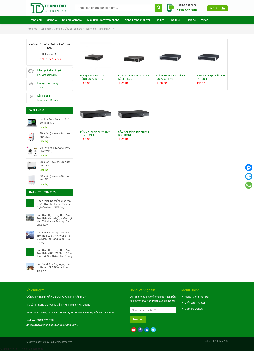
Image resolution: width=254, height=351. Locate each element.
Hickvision (90, 28)
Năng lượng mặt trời (137, 20)
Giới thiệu (175, 20)
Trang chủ (35, 20)
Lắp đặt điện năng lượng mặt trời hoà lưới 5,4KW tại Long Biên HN (54, 267)
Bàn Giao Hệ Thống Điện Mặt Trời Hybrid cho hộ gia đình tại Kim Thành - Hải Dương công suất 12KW (54, 220)
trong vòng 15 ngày (47, 100)
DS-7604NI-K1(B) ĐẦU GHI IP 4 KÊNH (210, 77)
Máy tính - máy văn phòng (103, 20)
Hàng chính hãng (47, 83)
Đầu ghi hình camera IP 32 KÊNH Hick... (133, 77)
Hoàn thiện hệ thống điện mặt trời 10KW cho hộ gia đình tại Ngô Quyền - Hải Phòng (54, 204)
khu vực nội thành (47, 74)
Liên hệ (191, 20)
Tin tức (159, 20)
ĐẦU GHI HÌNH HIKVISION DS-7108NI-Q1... (95, 133)
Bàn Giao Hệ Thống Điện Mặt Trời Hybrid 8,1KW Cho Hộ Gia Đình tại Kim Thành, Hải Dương (54, 253)
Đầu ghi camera (72, 20)
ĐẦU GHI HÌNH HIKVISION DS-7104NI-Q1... (133, 133)
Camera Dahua (194, 308)
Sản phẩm (46, 28)
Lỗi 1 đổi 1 (43, 95)
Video (204, 20)
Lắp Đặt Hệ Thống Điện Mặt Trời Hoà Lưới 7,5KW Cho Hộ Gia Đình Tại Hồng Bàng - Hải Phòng (53, 237)
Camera (52, 20)
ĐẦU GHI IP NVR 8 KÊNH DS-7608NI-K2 (170, 77)
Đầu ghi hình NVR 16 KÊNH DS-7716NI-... (92, 77)
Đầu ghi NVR (105, 28)
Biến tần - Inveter (195, 302)
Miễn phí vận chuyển (49, 70)
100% (40, 87)
